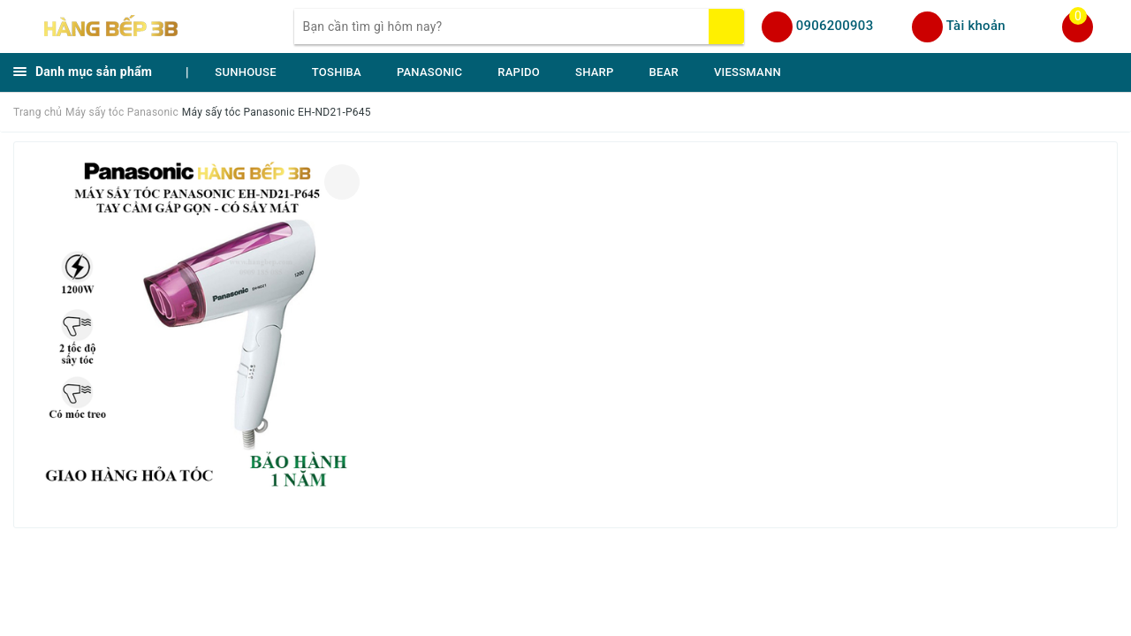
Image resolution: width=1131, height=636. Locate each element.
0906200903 (835, 26)
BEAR (664, 72)
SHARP (594, 72)
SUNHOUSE (246, 72)
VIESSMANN (747, 72)
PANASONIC (429, 72)
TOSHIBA (336, 72)
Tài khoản (976, 26)
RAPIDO (518, 72)
